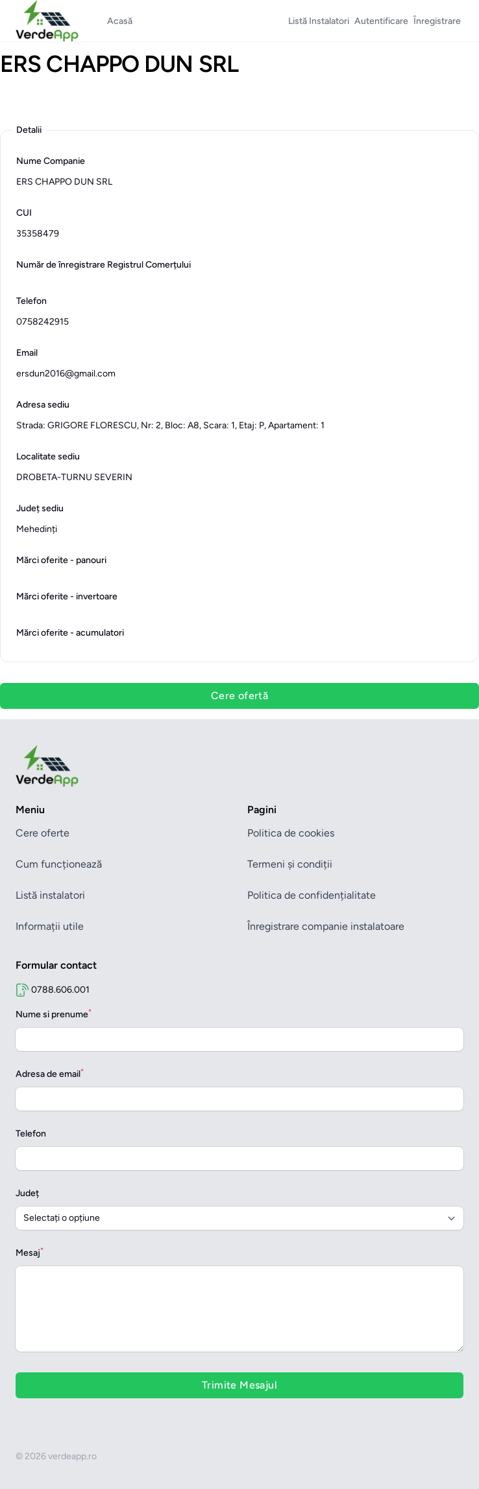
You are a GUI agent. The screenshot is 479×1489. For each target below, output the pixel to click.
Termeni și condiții (289, 864)
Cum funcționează (59, 864)
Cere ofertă (239, 695)
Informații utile (50, 926)
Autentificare (381, 21)
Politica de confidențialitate (311, 895)
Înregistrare (437, 21)
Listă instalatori (50, 895)
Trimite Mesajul (239, 1385)
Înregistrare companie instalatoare (325, 926)
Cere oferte (42, 833)
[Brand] (239, 766)
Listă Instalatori (318, 21)
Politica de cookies (290, 833)
